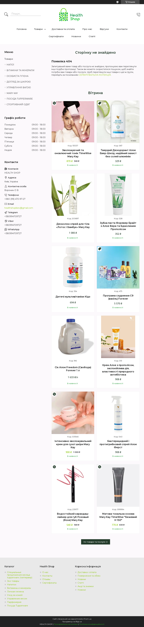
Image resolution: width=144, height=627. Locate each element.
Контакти (122, 29)
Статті (92, 36)
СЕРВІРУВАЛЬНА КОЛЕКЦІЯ (95, 75)
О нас (45, 572)
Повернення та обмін (89, 575)
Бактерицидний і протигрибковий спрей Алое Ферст (118, 444)
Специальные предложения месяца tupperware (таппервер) (19, 575)
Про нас (87, 29)
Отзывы (46, 579)
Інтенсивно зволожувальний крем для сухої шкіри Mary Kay (73, 444)
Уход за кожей (14, 595)
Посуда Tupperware (17, 605)
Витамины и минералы (19, 588)
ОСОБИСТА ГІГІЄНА (17, 76)
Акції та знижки (86, 586)
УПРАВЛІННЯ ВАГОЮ (19, 87)
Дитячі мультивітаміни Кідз (73, 296)
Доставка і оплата (87, 572)
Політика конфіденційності (91, 624)
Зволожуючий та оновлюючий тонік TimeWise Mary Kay (73, 153)
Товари (38, 29)
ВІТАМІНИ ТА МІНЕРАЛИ (20, 70)
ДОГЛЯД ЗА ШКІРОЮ (19, 81)
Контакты (47, 575)
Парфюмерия (14, 602)
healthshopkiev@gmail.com (18, 208)
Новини (76, 36)
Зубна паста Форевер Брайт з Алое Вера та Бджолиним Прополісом (118, 226)
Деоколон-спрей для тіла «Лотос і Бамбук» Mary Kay (73, 226)
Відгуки (104, 29)
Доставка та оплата (63, 29)
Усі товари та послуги (94, 542)
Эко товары (13, 581)
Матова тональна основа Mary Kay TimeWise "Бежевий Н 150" (118, 517)
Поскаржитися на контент (66, 624)
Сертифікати (56, 36)
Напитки (11, 584)
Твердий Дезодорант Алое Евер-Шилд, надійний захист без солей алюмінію (118, 153)
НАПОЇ (10, 64)
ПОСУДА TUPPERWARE (20, 98)
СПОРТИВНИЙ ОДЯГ (18, 104)
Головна (21, 29)
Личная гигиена (15, 591)
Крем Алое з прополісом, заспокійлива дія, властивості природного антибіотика (118, 370)
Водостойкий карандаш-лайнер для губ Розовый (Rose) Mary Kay (73, 517)
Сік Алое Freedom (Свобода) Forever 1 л (73, 369)
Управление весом (17, 598)
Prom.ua (87, 619)
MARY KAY (12, 93)
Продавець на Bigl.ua (72, 621)
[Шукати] (6, 14)
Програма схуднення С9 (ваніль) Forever (118, 297)
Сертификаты (49, 582)
